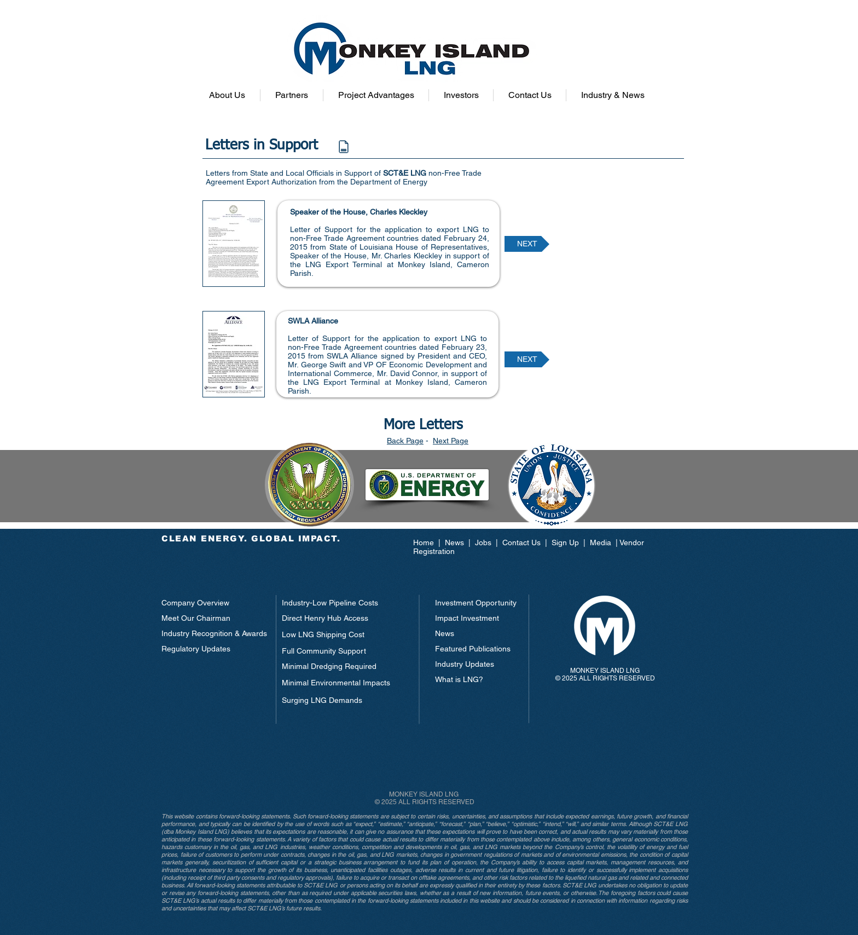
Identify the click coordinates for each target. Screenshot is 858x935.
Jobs (483, 542)
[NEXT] (527, 244)
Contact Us (521, 542)
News (455, 542)
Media (600, 542)
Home (425, 542)
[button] (227, 95)
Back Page (405, 440)
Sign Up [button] (565, 542)
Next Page (450, 440)
